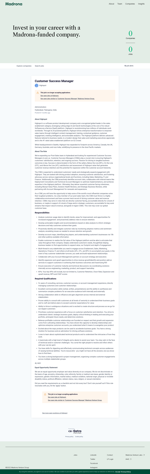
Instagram (93, 467)
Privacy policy (69, 436)
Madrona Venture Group (13, 3)
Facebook (94, 463)
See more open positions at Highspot (54, 413)
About (111, 4)
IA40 (127, 459)
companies (24, 66)
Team (119, 4)
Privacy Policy (126, 471)
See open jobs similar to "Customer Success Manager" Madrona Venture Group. (68, 99)
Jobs (75, 455)
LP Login (110, 459)
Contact (110, 455)
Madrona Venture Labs (134, 455)
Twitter (92, 459)
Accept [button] (117, 471)
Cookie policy (79, 436)
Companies (130, 4)
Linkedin (93, 455)
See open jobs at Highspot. (50, 96)
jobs (39, 66)
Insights (141, 4)
